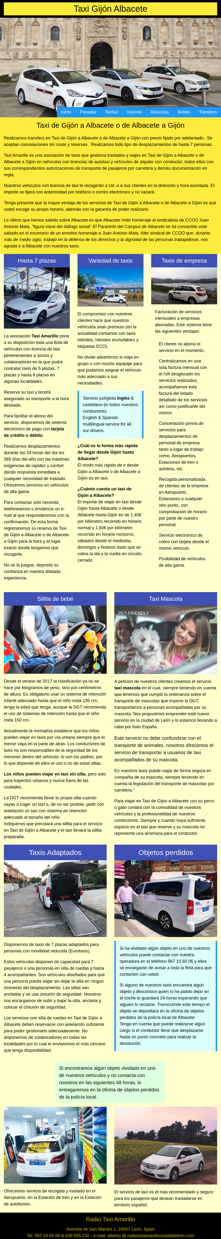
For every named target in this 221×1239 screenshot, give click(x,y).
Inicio (66, 112)
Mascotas (159, 112)
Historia (134, 112)
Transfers (208, 112)
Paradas (88, 112)
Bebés (184, 112)
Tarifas (111, 112)
